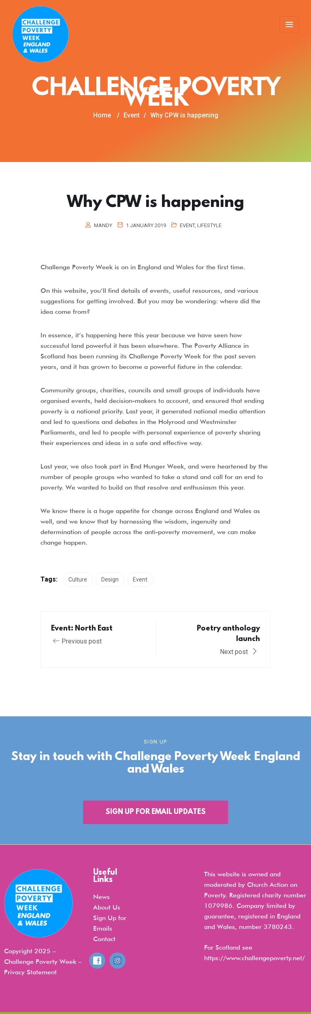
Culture (77, 579)
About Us (106, 907)
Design (110, 579)
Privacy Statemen (29, 972)
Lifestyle (209, 225)
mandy (103, 225)
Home (102, 115)
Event (187, 225)
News (101, 897)
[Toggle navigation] (289, 24)
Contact (104, 939)
